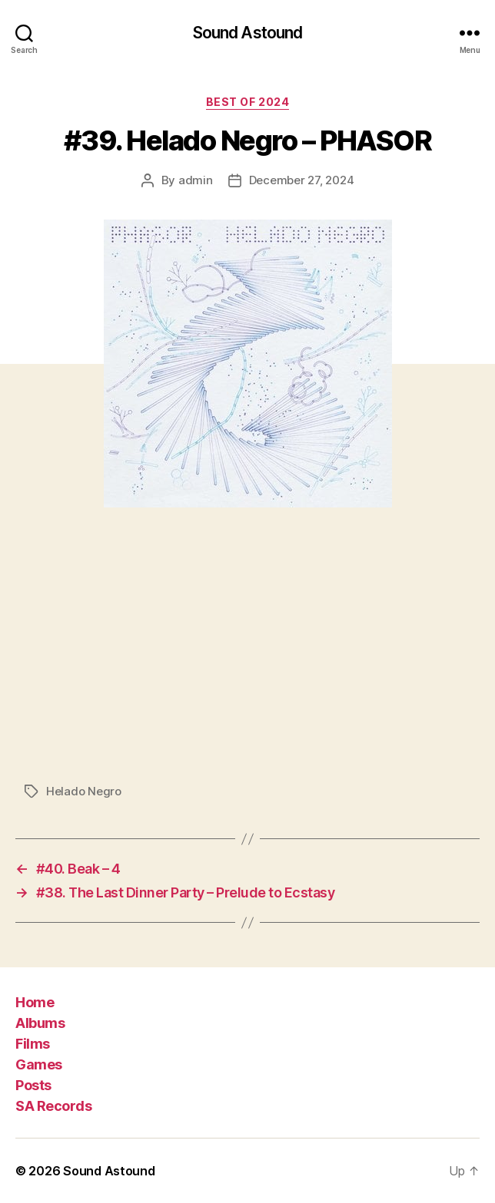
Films (32, 1044)
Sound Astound (248, 33)
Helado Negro (83, 791)
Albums (40, 1023)
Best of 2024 (247, 101)
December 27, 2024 (301, 180)
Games (38, 1064)
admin (195, 180)
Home (34, 1002)
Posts (33, 1085)
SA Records (53, 1106)
